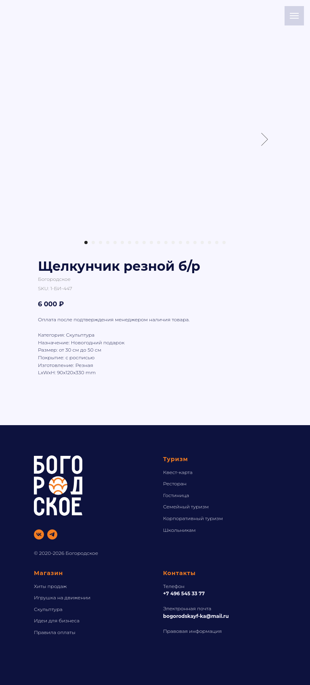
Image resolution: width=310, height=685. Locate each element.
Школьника (177, 530)
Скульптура (48, 609)
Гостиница (176, 495)
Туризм (175, 459)
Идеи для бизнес (55, 621)
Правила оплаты (54, 632)
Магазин (48, 573)
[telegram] (52, 534)
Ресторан (174, 484)
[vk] (39, 534)
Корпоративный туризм (193, 518)
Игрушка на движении (62, 597)
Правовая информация (192, 631)
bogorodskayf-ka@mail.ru (196, 616)
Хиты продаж (50, 586)
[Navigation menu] (294, 16)
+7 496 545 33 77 (184, 593)
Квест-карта (178, 472)
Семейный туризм (186, 507)
